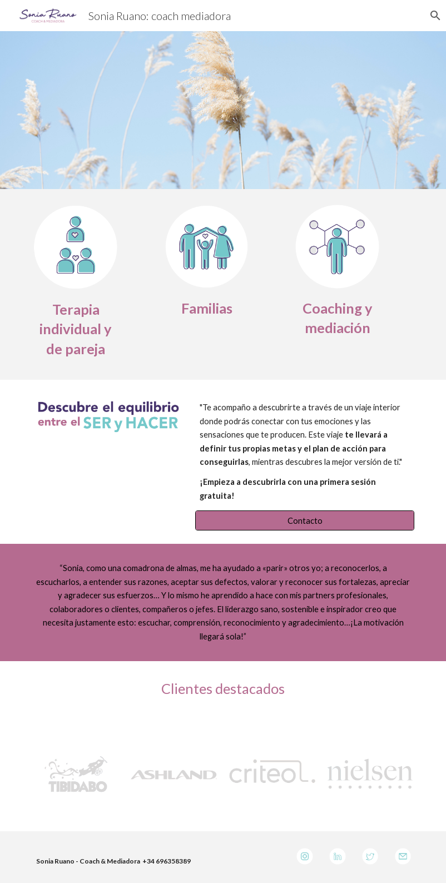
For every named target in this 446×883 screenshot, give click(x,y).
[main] (76, 329)
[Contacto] (305, 520)
